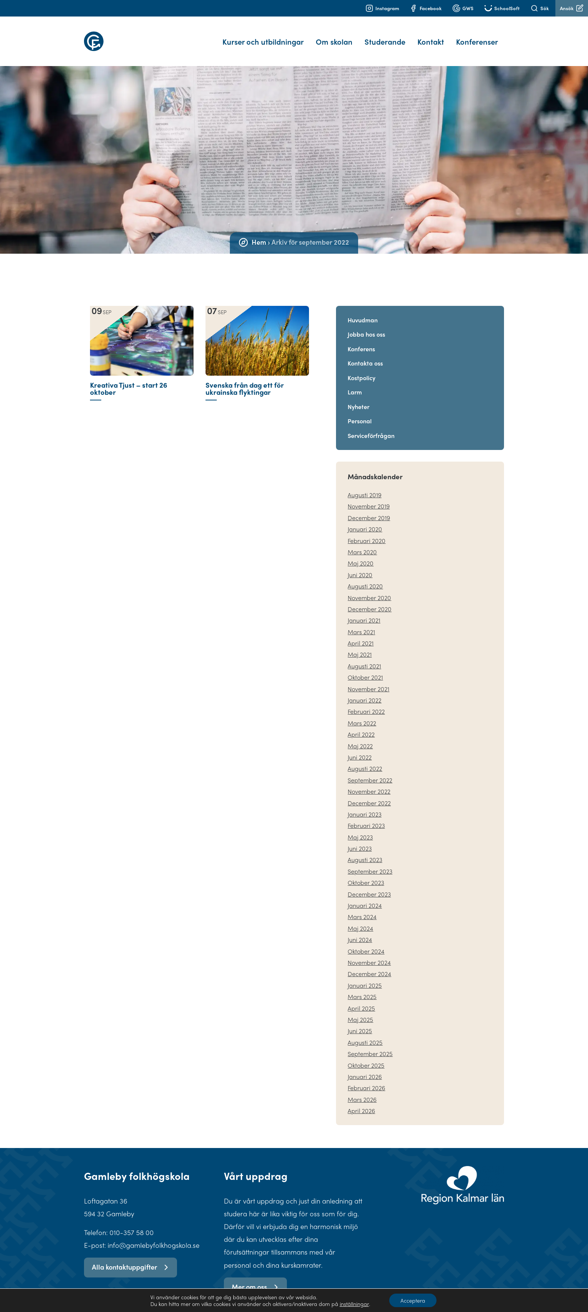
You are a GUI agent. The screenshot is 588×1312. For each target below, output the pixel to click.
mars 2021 (361, 622)
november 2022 (369, 782)
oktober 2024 (366, 942)
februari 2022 (366, 702)
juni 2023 (360, 839)
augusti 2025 (365, 1033)
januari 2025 (365, 976)
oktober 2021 (365, 668)
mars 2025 (362, 987)
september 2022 (370, 771)
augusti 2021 (364, 657)
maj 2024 (360, 919)
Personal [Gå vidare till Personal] (360, 412)
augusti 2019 (364, 485)
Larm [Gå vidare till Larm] (355, 383)
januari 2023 (364, 805)
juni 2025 (360, 1021)
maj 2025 (360, 1010)
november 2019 (369, 497)
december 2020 (370, 600)
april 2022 (361, 725)
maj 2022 (360, 737)
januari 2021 (364, 611)
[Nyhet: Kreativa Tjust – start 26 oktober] (142, 381)
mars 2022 (362, 714)
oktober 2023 (366, 873)
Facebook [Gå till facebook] (426, 8)
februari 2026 (366, 1078)
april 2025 (361, 999)
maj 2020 (361, 554)
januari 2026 (365, 1067)
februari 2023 (366, 816)
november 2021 (368, 680)
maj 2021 (360, 645)
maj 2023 (360, 828)
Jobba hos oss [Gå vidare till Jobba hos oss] (366, 325)
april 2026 (361, 1101)
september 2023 (370, 862)
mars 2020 (362, 543)
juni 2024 (360, 930)
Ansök (572, 8)
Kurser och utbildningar (263, 37)
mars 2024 (362, 907)
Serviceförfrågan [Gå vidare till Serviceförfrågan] (371, 426)
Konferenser (477, 37)
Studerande (384, 37)
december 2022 (369, 794)
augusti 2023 (365, 850)
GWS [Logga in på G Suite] (463, 8)
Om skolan (334, 37)
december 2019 (369, 508)
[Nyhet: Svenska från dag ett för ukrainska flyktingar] (257, 381)
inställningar (354, 1303)
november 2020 (369, 588)
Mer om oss (255, 1277)
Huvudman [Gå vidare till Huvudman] (363, 311)
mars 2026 (362, 1090)
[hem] (126, 37)
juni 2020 (360, 565)
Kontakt (430, 37)
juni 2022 (360, 748)
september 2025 (370, 1044)
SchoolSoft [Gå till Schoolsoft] (502, 8)
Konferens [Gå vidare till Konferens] (361, 340)
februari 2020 (367, 531)
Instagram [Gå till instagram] (382, 8)
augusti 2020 (365, 577)
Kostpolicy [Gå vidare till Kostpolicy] (361, 368)
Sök (540, 8)
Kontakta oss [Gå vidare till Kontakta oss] (365, 354)
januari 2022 (364, 691)
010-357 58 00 (132, 1223)
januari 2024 (365, 896)
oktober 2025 (366, 1056)
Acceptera (412, 1300)
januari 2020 (365, 520)
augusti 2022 (365, 759)
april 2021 (361, 634)
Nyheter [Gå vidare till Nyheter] (358, 397)
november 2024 (369, 953)
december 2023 (369, 885)
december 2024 (369, 964)
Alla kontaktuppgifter (130, 1257)
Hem (259, 233)
